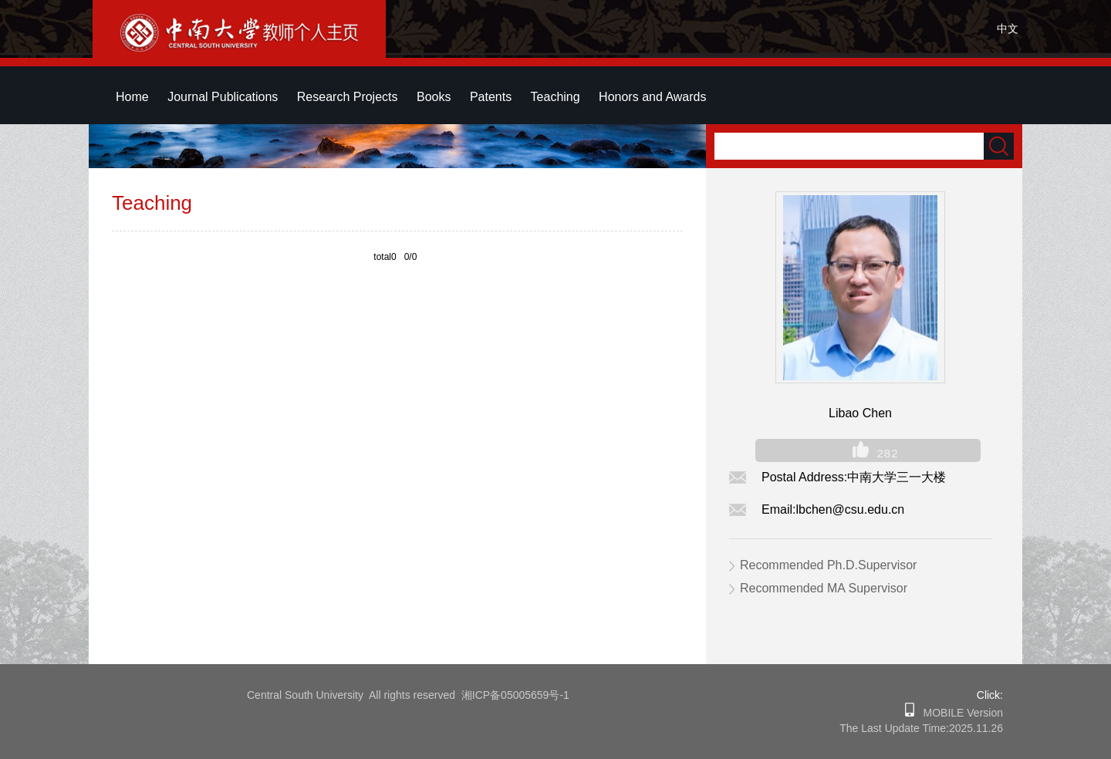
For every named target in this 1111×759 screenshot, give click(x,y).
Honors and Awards (652, 96)
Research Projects (347, 96)
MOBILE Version (958, 713)
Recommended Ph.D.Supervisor (828, 565)
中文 (1007, 28)
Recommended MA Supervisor (823, 588)
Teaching (555, 96)
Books (434, 96)
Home (132, 96)
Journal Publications (222, 96)
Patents (491, 96)
